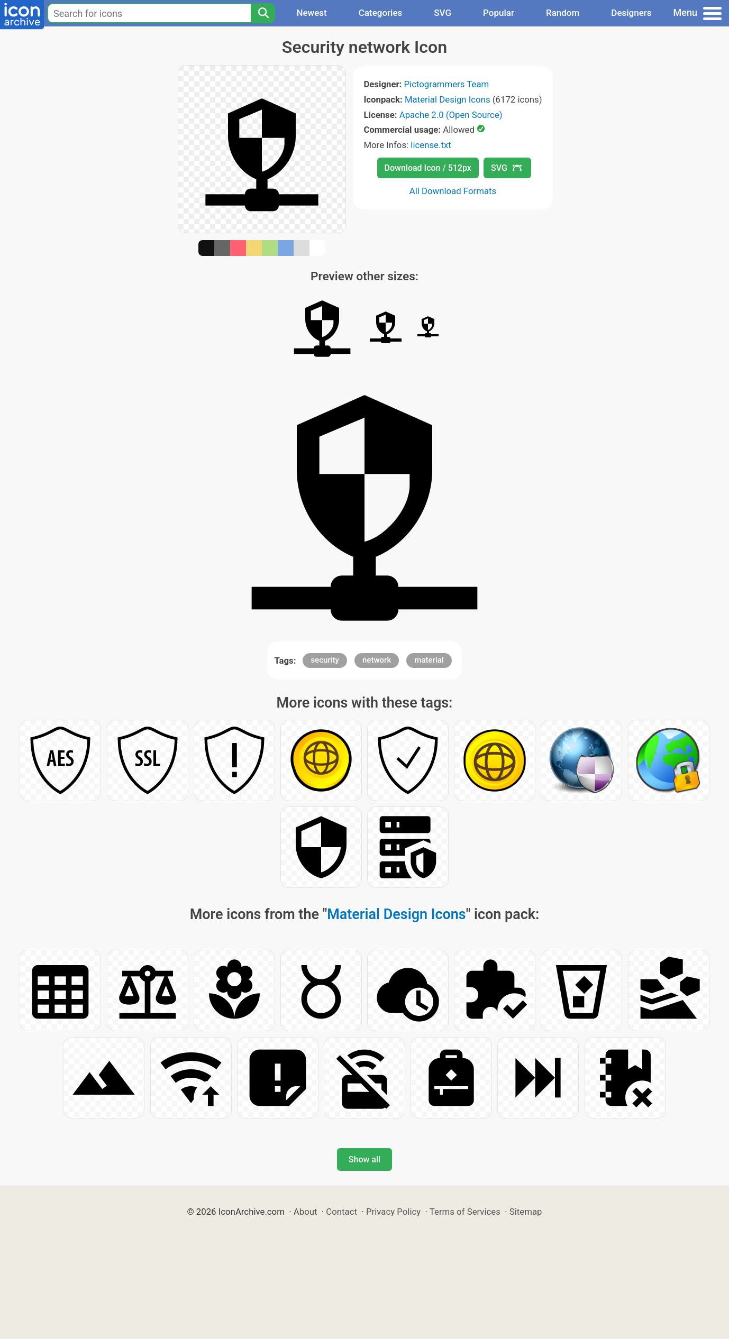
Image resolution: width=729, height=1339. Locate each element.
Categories (381, 12)
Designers (631, 12)
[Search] (263, 13)
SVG (442, 12)
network (376, 660)
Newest (311, 12)
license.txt (431, 145)
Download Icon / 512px (428, 168)
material (428, 660)
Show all (364, 1159)
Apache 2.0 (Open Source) (451, 114)
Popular (498, 12)
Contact (341, 1211)
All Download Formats (453, 191)
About (305, 1211)
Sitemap (525, 1211)
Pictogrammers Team (446, 84)
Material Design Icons (447, 99)
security (325, 660)
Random (562, 12)
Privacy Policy (393, 1211)
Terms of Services (465, 1211)
